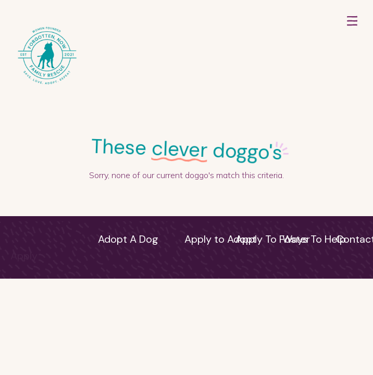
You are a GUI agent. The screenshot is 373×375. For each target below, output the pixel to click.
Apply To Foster (272, 239)
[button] (352, 56)
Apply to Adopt (220, 239)
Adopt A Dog (128, 239)
